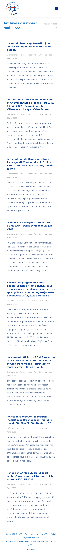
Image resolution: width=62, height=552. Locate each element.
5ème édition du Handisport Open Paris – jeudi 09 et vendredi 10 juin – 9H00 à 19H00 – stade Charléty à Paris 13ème (30, 164)
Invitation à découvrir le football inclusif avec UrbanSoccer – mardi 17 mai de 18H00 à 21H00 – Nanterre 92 (29, 420)
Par (36, 55)
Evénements (12, 55)
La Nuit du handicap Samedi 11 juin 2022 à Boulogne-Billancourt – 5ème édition (29, 46)
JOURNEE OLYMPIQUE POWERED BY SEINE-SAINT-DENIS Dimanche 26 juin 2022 (30, 225)
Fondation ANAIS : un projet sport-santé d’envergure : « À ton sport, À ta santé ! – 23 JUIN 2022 (30, 476)
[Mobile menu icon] (56, 8)
